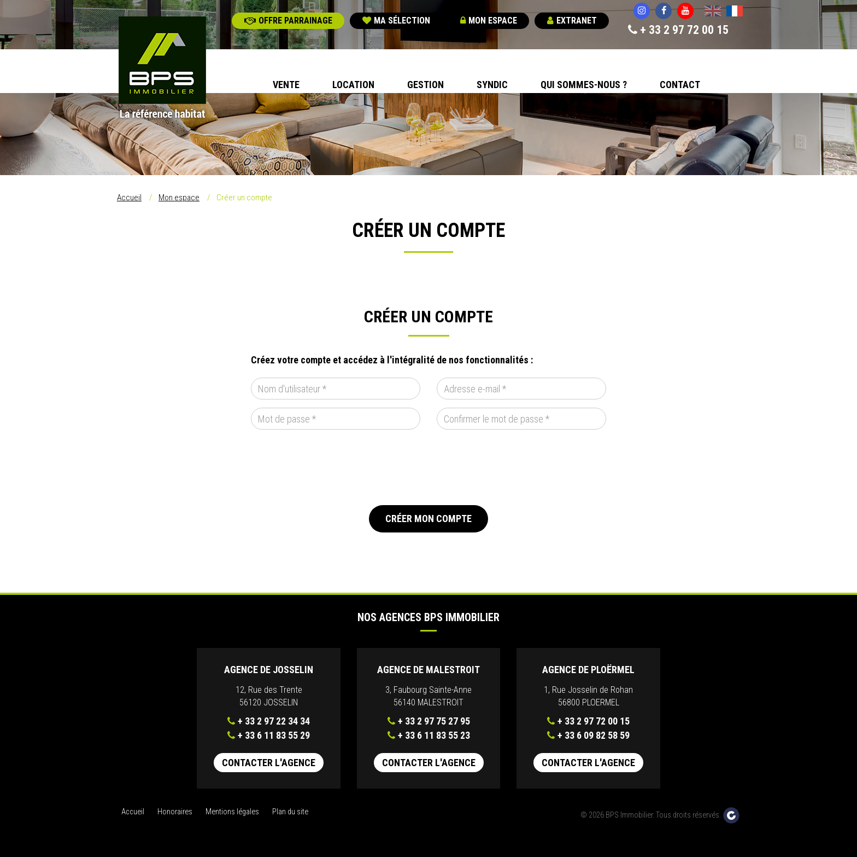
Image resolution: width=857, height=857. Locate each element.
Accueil (129, 197)
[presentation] (334, 467)
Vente (286, 84)
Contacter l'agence (268, 762)
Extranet (572, 20)
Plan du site (290, 812)
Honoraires (174, 812)
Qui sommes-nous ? (584, 84)
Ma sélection (396, 20)
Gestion (425, 84)
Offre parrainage (288, 20)
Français (734, 12)
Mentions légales (232, 812)
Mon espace (488, 20)
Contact (680, 84)
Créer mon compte (428, 518)
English (713, 12)
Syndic (492, 84)
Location (353, 84)
